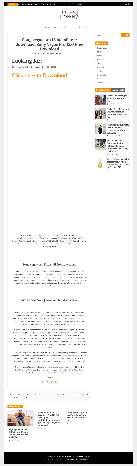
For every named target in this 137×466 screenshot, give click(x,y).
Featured (39, 53)
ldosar (99, 71)
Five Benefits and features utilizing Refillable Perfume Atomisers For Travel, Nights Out (117, 146)
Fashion (67, 27)
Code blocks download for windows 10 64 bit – (71, 395)
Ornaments (78, 27)
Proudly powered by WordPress (55, 459)
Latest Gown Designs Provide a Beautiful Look (117, 98)
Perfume (57, 27)
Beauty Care (102, 48)
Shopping (89, 27)
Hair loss (100, 67)
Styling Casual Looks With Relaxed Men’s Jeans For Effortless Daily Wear (29, 4)
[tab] (103, 90)
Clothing (47, 27)
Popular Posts (102, 90)
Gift (98, 63)
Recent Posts (118, 90)
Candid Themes (87, 459)
